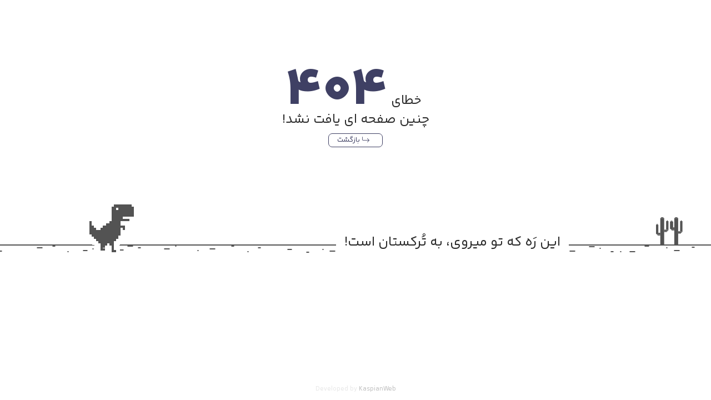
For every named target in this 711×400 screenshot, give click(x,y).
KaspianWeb (377, 389)
